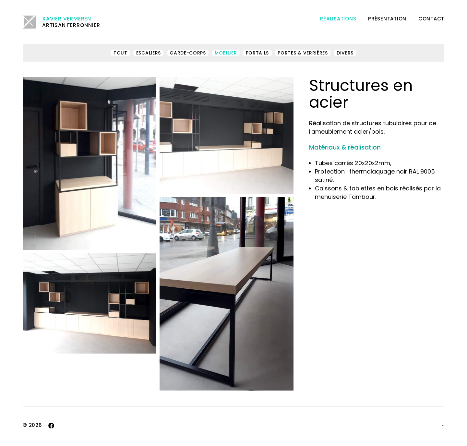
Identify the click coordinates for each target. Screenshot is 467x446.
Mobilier (226, 53)
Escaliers (148, 53)
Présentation (387, 18)
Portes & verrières (303, 53)
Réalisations (338, 18)
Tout (120, 53)
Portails (257, 53)
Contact (431, 18)
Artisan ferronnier (61, 22)
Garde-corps (188, 53)
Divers (345, 53)
